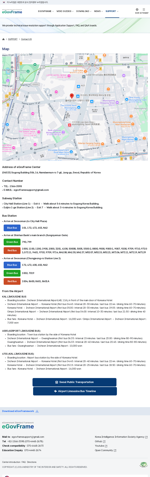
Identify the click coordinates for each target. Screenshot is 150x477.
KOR (137, 13)
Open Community (104, 442)
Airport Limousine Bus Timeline (103, 382)
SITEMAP (144, 13)
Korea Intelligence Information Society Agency (119, 428)
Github (98, 433)
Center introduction (11, 454)
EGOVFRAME (44, 11)
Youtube (99, 437)
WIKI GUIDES (64, 11)
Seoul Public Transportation (50, 382)
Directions (31, 454)
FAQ (24, 454)
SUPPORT (111, 11)
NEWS (97, 11)
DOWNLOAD (82, 11)
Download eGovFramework (18, 403)
